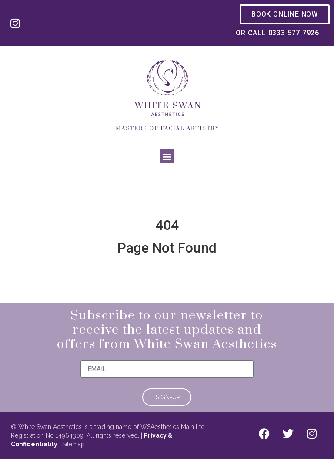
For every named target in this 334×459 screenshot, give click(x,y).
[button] (167, 156)
